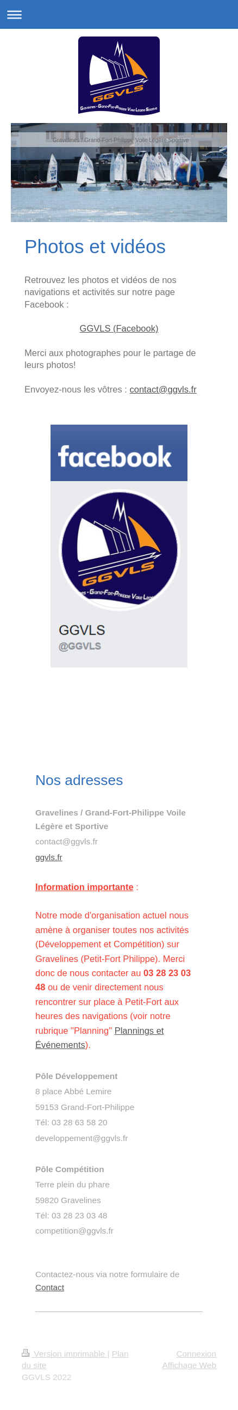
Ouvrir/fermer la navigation (119, 14)
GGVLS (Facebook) (119, 328)
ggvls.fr (48, 857)
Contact (49, 1287)
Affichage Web (189, 1365)
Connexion (196, 1353)
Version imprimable (64, 1353)
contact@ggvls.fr (163, 389)
